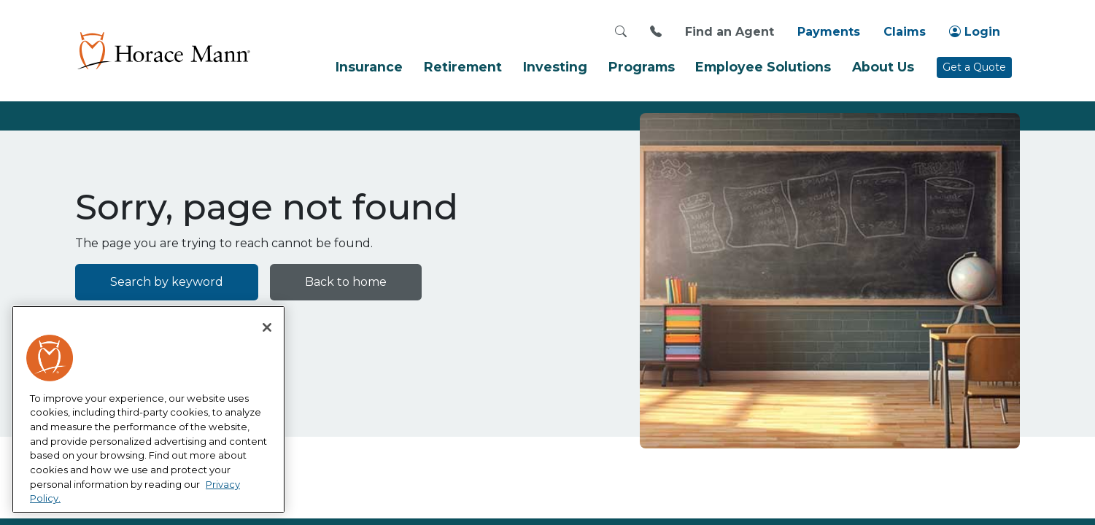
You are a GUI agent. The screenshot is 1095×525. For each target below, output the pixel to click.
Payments (828, 32)
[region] (148, 410)
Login (974, 32)
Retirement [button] (463, 66)
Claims (904, 32)
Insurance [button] (369, 66)
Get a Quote (974, 67)
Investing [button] (555, 66)
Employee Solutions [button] (763, 66)
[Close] (267, 327)
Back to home (346, 282)
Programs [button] (641, 66)
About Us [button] (883, 66)
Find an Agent (729, 32)
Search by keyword (166, 282)
